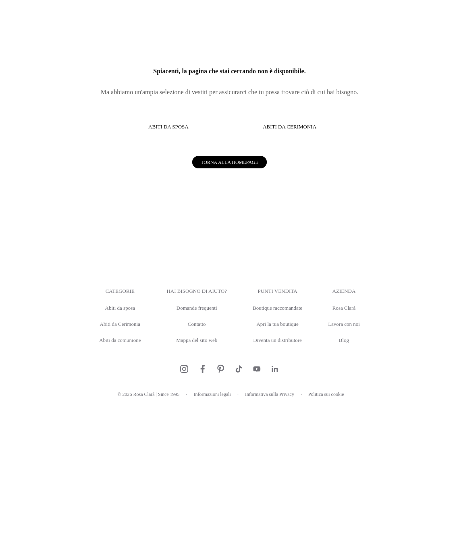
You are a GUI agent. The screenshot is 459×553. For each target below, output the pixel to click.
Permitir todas (347, 359)
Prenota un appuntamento (407, 11)
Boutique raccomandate (281, 454)
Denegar (112, 359)
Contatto (191, 470)
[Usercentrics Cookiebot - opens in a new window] (369, 187)
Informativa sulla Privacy (274, 540)
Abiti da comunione (107, 486)
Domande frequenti (191, 454)
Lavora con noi (358, 470)
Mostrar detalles (365, 334)
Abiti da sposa (107, 454)
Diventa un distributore (281, 486)
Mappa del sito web (191, 486)
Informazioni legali (209, 540)
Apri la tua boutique (281, 470)
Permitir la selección (229, 359)
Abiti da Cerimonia (107, 470)
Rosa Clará (358, 454)
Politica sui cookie (338, 540)
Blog (358, 486)
